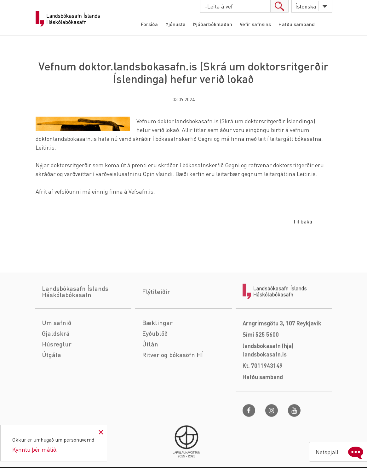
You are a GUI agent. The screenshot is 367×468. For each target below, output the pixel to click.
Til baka (302, 221)
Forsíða (149, 24)
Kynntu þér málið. (35, 449)
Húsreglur (57, 370)
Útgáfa (51, 381)
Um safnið (56, 348)
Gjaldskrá (56, 359)
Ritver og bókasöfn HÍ (172, 381)
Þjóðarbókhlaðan (212, 24)
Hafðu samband (296, 24)
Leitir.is (45, 147)
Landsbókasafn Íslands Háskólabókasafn (68, 18)
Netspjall (341, 452)
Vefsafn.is (141, 191)
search (279, 6)
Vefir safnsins (255, 24)
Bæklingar (157, 348)
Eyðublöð (155, 359)
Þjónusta (175, 24)
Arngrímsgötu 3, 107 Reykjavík (282, 349)
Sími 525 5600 (261, 360)
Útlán (150, 370)
